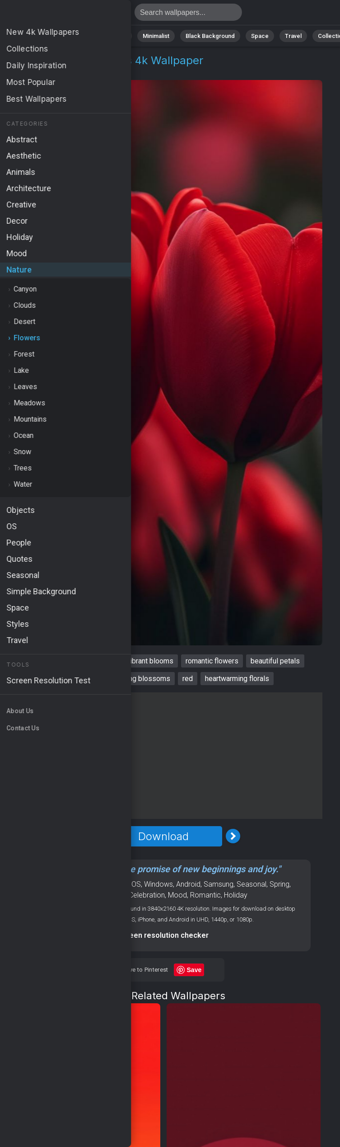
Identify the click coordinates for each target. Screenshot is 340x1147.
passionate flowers (83, 661)
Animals (115, 36)
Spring (279, 884)
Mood (177, 895)
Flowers (70, 71)
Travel (293, 36)
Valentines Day (102, 895)
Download (163, 836)
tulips (32, 661)
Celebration (147, 895)
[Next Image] (233, 836)
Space (260, 36)
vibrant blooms (149, 661)
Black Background (210, 36)
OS (136, 884)
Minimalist (156, 36)
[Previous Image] (94, 836)
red (187, 678)
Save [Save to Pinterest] (194, 969)
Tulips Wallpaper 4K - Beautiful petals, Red (54, 14)
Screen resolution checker (163, 935)
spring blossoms (143, 678)
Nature (40, 36)
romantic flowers (212, 661)
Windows (158, 884)
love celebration (79, 678)
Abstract (77, 36)
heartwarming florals (237, 678)
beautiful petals (275, 661)
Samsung (218, 884)
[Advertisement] (163, 755)
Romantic (205, 895)
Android (188, 884)
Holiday (235, 895)
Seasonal (251, 884)
